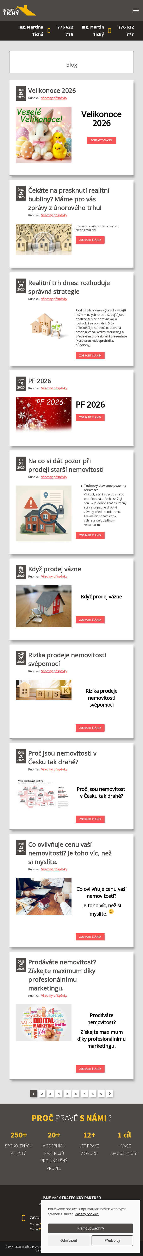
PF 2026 (39, 381)
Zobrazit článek (101, 140)
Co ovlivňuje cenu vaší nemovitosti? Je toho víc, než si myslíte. (69, 853)
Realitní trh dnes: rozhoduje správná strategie (69, 287)
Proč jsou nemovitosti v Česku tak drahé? (62, 757)
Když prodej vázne (54, 569)
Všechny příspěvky (54, 98)
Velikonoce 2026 (52, 90)
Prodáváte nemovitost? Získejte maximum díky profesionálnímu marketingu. (62, 975)
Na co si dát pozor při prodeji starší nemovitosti (66, 465)
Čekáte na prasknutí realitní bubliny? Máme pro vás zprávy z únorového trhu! (68, 199)
